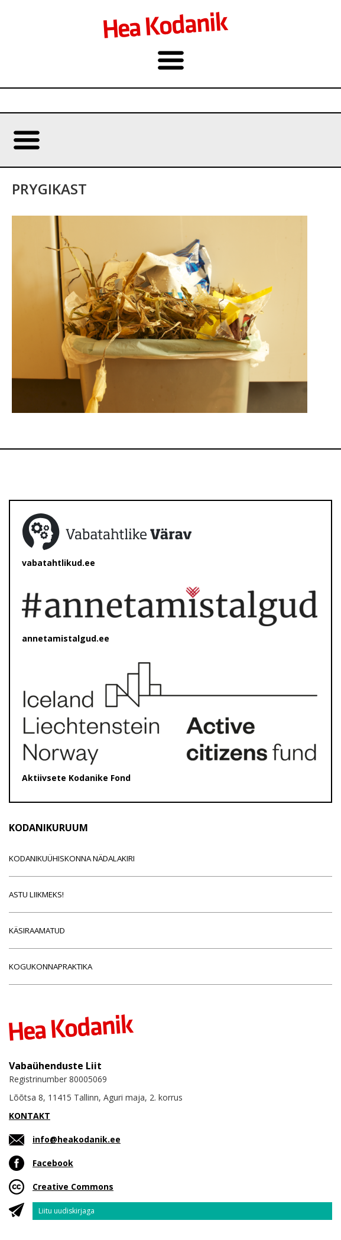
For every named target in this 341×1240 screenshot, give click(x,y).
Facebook (53, 1163)
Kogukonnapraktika (50, 966)
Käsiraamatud (37, 930)
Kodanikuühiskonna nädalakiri (72, 858)
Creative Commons (73, 1186)
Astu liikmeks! (36, 894)
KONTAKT (29, 1115)
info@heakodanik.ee (77, 1139)
